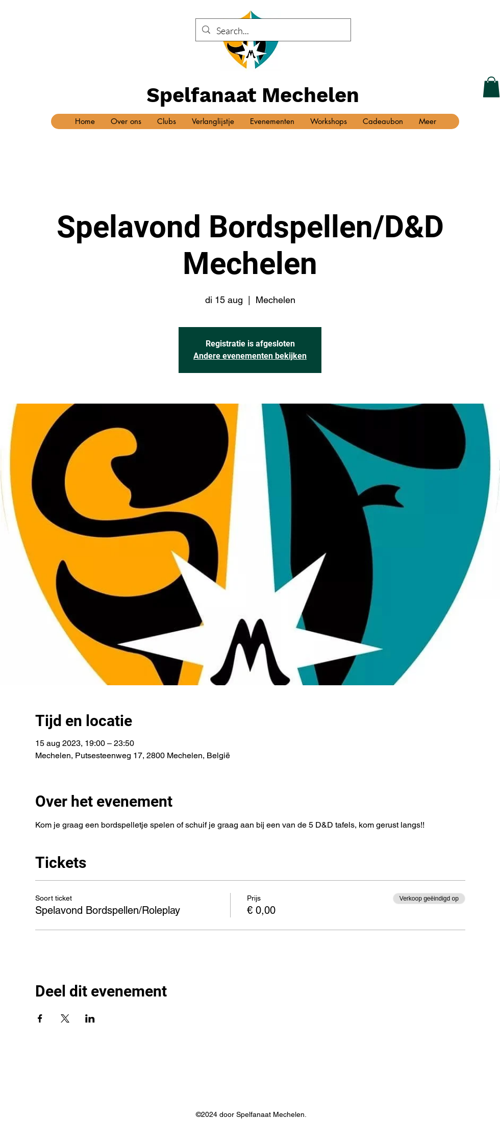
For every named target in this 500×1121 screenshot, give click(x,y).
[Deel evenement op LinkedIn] (90, 1018)
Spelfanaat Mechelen (252, 95)
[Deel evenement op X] (65, 1018)
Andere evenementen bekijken (250, 356)
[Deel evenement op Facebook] (40, 1018)
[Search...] (272, 31)
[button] (491, 87)
